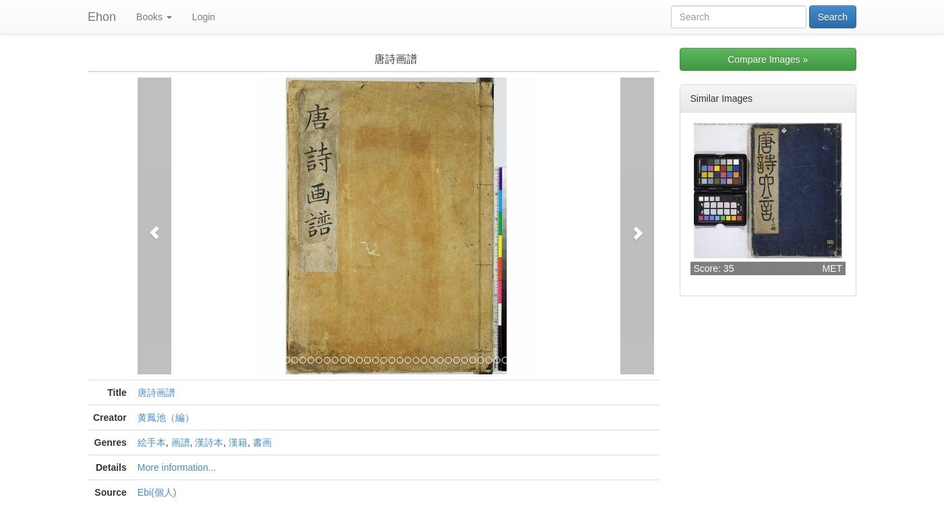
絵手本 (152, 442)
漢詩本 (209, 442)
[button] (154, 226)
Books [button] (154, 16)
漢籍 (238, 442)
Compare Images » (768, 59)
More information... (177, 467)
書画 (262, 442)
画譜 (180, 442)
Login (203, 16)
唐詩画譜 (156, 392)
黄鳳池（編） (166, 417)
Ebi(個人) (157, 492)
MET (832, 268)
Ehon (102, 17)
